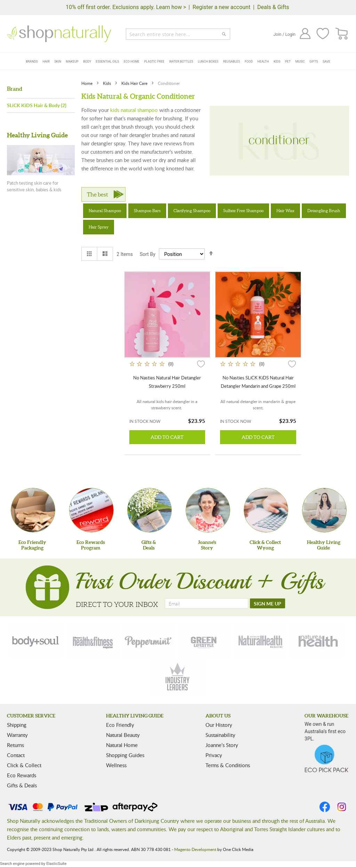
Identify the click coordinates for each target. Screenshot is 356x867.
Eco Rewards (21, 775)
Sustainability (220, 734)
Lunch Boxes (208, 61)
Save (326, 61)
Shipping (16, 724)
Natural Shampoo (105, 210)
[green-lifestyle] (205, 640)
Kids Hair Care (134, 83)
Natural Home (122, 744)
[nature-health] (317, 640)
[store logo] (59, 33)
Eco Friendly (120, 724)
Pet (288, 61)
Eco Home (131, 61)
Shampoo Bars (147, 210)
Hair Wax (285, 210)
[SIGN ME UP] (267, 603)
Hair (45, 61)
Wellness (116, 765)
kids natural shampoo (134, 109)
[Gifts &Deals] (149, 510)
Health (263, 61)
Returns (15, 744)
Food (249, 61)
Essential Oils (107, 61)
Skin (57, 61)
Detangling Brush (323, 210)
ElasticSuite (56, 863)
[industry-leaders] (178, 677)
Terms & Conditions (227, 765)
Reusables (231, 61)
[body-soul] (36, 640)
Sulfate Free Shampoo (243, 210)
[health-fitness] (92, 640)
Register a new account (221, 7)
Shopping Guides (125, 755)
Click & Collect (24, 765)
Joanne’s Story (221, 744)
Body (87, 61)
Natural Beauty (123, 734)
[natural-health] (261, 640)
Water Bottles (181, 61)
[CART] (342, 34)
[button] (201, 364)
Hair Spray (98, 227)
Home (87, 83)
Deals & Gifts (273, 7)
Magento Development (195, 849)
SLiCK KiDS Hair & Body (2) (36, 105)
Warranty (17, 734)
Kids (277, 61)
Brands (32, 61)
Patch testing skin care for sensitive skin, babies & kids (34, 186)
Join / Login (284, 34)
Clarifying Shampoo (191, 210)
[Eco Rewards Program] (91, 510)
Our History (218, 724)
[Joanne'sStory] (208, 510)
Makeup (72, 61)
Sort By (147, 254)
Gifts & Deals (22, 785)
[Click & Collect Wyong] (266, 510)
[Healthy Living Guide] (324, 510)
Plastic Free (154, 61)
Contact (16, 755)
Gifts (313, 61)
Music (300, 61)
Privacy (213, 755)
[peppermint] (148, 640)
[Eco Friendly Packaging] (33, 510)
